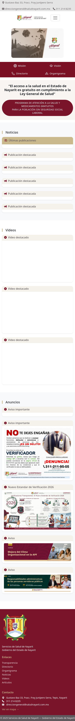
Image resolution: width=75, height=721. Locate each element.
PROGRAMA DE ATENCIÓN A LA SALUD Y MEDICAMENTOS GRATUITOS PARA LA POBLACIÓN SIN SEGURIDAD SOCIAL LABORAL (37, 107)
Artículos (7, 682)
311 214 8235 (62, 8)
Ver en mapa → (10, 709)
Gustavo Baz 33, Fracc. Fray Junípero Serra (27, 2)
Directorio (7, 666)
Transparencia (10, 662)
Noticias (6, 674)
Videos (5, 678)
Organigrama (9, 670)
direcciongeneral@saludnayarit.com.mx (26, 8)
